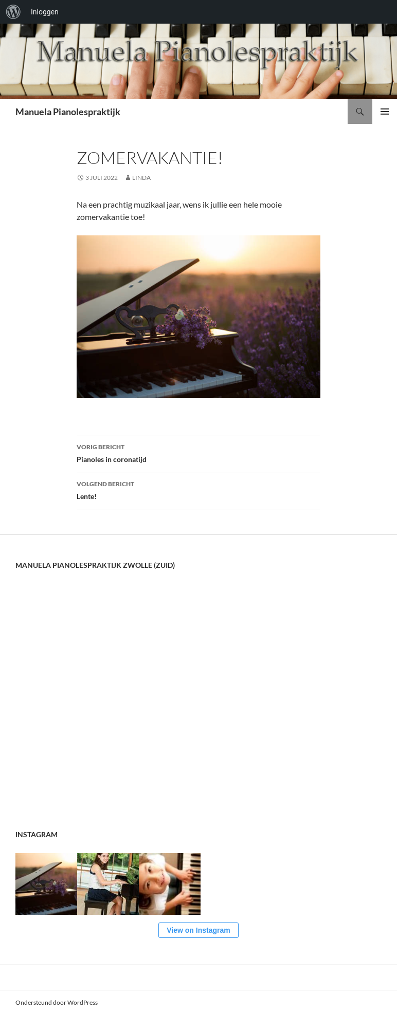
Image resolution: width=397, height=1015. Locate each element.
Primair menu (384, 111)
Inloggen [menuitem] (45, 12)
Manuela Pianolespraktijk (67, 111)
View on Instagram (198, 930)
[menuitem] (13, 12)
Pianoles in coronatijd (198, 452)
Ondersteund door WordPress (56, 1002)
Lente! (198, 489)
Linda (141, 177)
